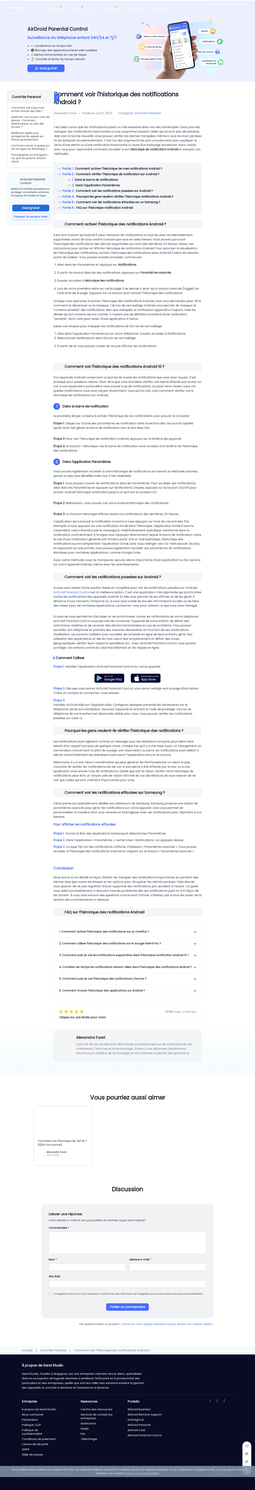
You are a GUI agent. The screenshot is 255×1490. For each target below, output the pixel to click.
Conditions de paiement (39, 1439)
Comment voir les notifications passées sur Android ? (107, 191)
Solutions (77, 9)
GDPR (25, 1449)
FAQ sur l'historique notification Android (97, 208)
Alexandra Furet (90, 1037)
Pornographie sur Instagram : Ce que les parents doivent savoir (30, 158)
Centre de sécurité (35, 1444)
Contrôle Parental (147, 113)
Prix (93, 9)
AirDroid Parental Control (71, 592)
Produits (57, 9)
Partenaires (134, 9)
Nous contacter (212, 4)
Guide (85, 1428)
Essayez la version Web (31, 216)
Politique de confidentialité (32, 1432)
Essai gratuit (48, 68)
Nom (53, 1259)
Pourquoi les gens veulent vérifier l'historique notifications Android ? (117, 196)
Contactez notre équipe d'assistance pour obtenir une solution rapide (167, 1324)
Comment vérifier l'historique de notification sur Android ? (110, 174)
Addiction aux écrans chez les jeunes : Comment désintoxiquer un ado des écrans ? (30, 122)
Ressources (110, 9)
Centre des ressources (96, 1409)
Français (221, 1473)
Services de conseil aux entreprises (96, 1416)
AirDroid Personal (139, 1425)
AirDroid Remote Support (145, 1414)
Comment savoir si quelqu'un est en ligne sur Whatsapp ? (30, 147)
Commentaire (59, 1228)
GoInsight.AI (136, 1420)
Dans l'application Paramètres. (96, 185)
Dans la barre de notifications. (95, 180)
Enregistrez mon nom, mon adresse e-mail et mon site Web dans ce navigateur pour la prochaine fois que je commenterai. (128, 1294)
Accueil (27, 1350)
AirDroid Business (139, 1409)
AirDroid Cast (136, 1430)
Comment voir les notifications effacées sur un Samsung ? (111, 202)
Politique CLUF (31, 1425)
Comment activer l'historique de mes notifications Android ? (112, 168)
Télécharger (158, 9)
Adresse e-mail (140, 1259)
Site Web (54, 1276)
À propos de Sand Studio (39, 1409)
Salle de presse (32, 1454)
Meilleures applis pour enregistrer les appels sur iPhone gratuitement (27, 136)
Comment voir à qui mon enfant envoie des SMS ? (27, 109)
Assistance (88, 1423)
